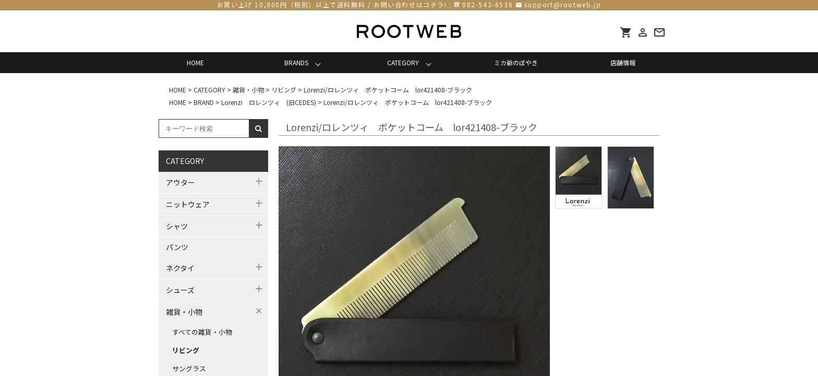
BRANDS (296, 62)
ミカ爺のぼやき (516, 62)
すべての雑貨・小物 (202, 332)
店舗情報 (622, 62)
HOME (195, 62)
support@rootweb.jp (562, 4)
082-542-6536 (487, 4)
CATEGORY (403, 62)
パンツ (177, 247)
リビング (185, 350)
